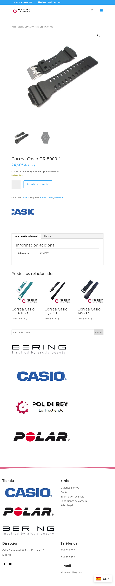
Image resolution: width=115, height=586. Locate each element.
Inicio (14, 26)
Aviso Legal (66, 505)
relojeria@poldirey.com (71, 572)
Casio (20, 26)
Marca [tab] (47, 236)
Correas (28, 26)
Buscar (98, 332)
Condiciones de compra (73, 501)
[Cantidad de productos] (16, 184)
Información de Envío (72, 496)
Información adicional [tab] (26, 236)
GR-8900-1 (59, 197)
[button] (98, 35)
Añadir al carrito (38, 184)
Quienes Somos (69, 487)
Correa (50, 197)
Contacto (65, 492)
